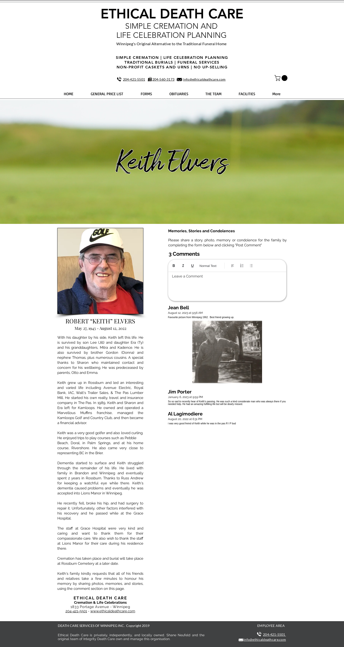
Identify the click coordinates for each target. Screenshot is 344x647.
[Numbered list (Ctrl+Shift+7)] (241, 265)
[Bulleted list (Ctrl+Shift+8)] (251, 265)
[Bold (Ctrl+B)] (173, 265)
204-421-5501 (76, 611)
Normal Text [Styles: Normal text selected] (207, 266)
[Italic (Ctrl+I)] (183, 265)
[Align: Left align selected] (232, 265)
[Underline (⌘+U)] (192, 265)
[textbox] (227, 285)
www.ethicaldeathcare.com (112, 611)
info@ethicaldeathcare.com (204, 79)
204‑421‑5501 (134, 79)
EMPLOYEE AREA (271, 626)
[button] (281, 78)
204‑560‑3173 (163, 79)
